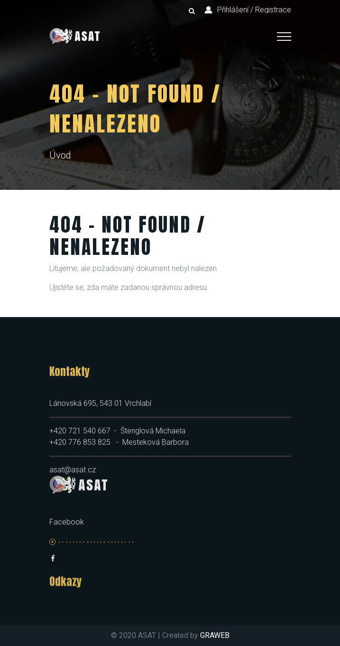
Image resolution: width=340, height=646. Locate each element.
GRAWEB (215, 635)
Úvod (60, 155)
